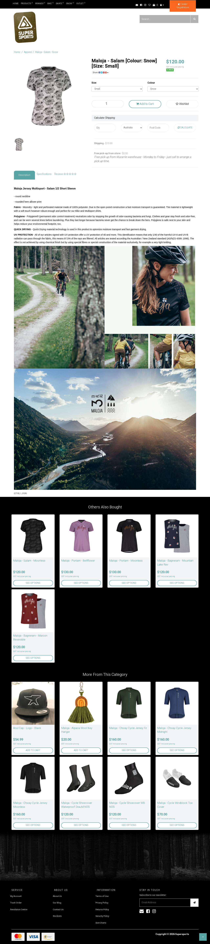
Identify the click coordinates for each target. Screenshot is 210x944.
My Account (15, 896)
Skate (60, 3)
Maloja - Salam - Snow (46, 52)
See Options (33, 583)
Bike (51, 3)
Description (24, 175)
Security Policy (102, 916)
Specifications (44, 174)
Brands (40, 3)
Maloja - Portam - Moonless (126, 561)
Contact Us (58, 909)
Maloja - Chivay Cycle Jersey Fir (128, 728)
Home (16, 3)
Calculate (185, 127)
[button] (203, 937)
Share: (100, 72)
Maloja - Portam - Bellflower (78, 561)
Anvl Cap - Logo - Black (27, 728)
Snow (70, 3)
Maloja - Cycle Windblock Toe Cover (175, 805)
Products (27, 3)
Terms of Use (101, 896)
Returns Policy (102, 909)
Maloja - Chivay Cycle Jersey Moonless (30, 805)
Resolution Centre (18, 909)
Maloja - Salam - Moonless (29, 561)
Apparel (28, 52)
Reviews (65, 174)
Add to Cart (145, 104)
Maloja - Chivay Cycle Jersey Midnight (174, 730)
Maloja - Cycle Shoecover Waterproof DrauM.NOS (76, 805)
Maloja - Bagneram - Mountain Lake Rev (175, 563)
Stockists (57, 916)
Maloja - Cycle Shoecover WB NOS (127, 805)
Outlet (81, 3)
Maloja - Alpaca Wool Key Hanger (76, 730)
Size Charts (100, 922)
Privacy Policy (101, 902)
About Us (57, 896)
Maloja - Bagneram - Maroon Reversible (30, 638)
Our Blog (57, 902)
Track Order (16, 902)
